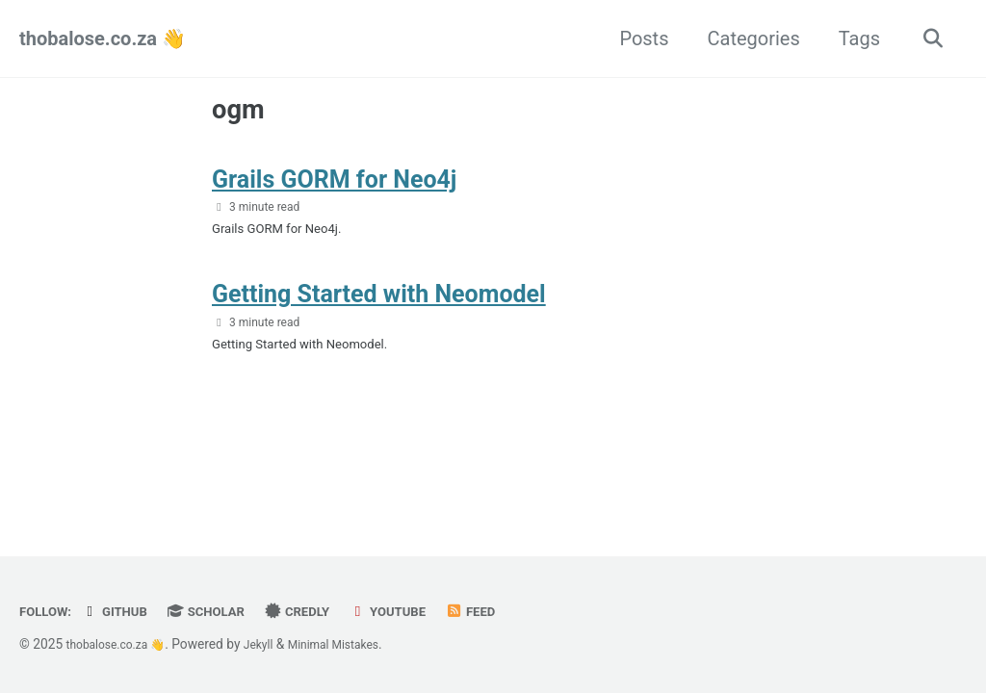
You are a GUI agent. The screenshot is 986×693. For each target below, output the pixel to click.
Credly (324, 611)
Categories (746, 38)
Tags (852, 38)
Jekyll (275, 644)
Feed (511, 611)
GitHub (125, 611)
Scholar (224, 611)
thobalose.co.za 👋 (102, 38)
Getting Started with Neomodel (379, 314)
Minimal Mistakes (358, 644)
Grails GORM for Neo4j (334, 189)
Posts (637, 38)
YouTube (422, 611)
